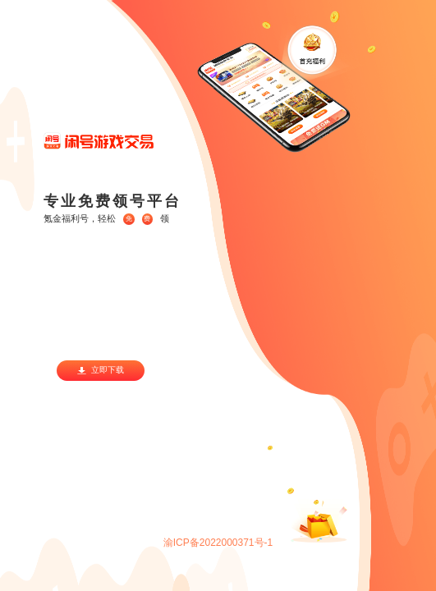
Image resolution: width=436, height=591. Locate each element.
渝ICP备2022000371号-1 (218, 542)
